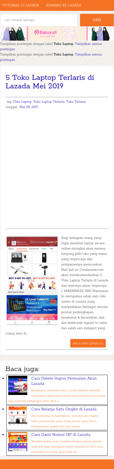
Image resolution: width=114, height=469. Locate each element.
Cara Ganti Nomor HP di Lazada (60, 434)
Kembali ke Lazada (63, 5)
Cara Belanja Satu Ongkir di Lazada (64, 409)
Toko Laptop (22, 102)
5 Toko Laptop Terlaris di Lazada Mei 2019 (50, 82)
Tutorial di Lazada (21, 5)
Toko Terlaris (76, 102)
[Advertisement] (57, 169)
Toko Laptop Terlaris (48, 102)
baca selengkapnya (88, 343)
